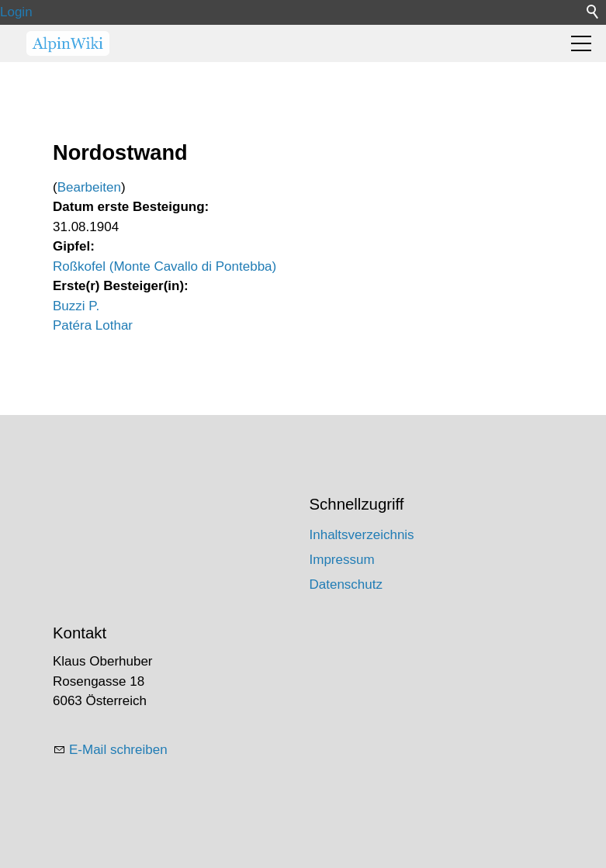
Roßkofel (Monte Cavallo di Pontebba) (164, 266)
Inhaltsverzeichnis (362, 534)
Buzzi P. (76, 306)
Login (16, 12)
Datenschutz (346, 584)
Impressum (342, 559)
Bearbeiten (89, 187)
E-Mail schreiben (118, 749)
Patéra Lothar (93, 325)
